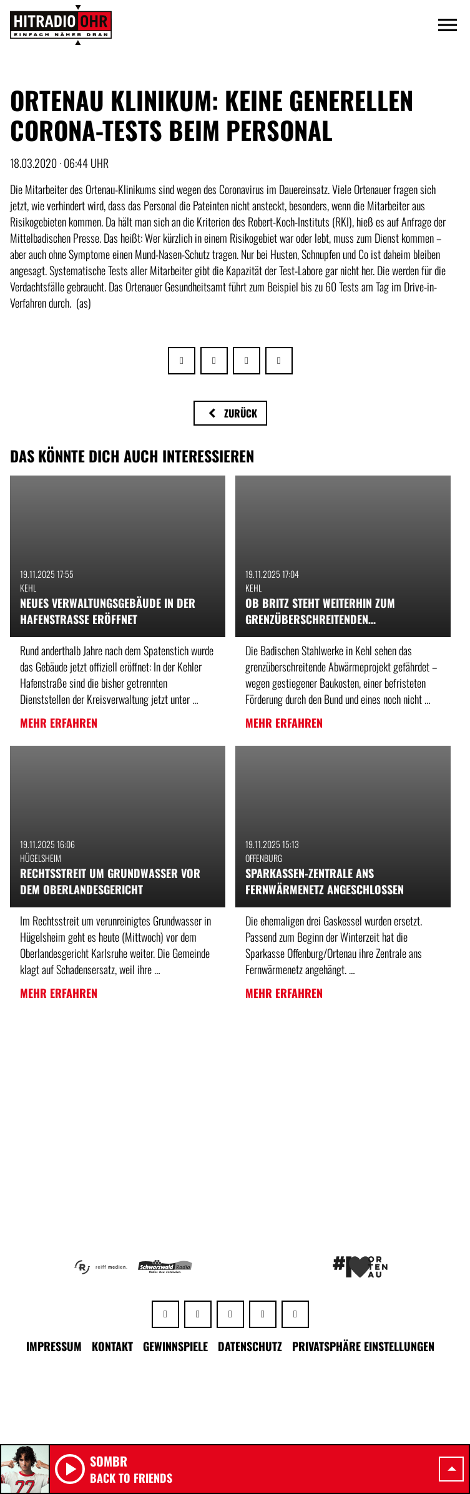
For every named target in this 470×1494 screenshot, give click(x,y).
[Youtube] (263, 1314)
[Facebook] (198, 1314)
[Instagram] (230, 1314)
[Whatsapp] (165, 1314)
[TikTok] (295, 1314)
